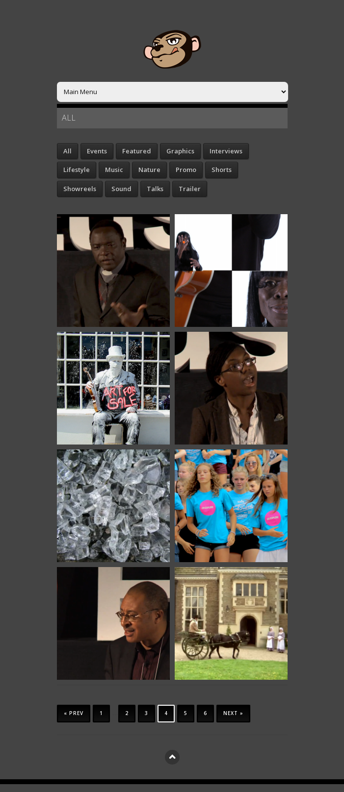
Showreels (79, 188)
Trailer (190, 188)
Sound (121, 188)
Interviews (226, 151)
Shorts (222, 169)
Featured (136, 151)
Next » (233, 713)
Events (97, 151)
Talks (155, 188)
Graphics (180, 151)
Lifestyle (76, 169)
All (67, 151)
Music (114, 169)
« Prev (73, 713)
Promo (186, 169)
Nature (149, 169)
